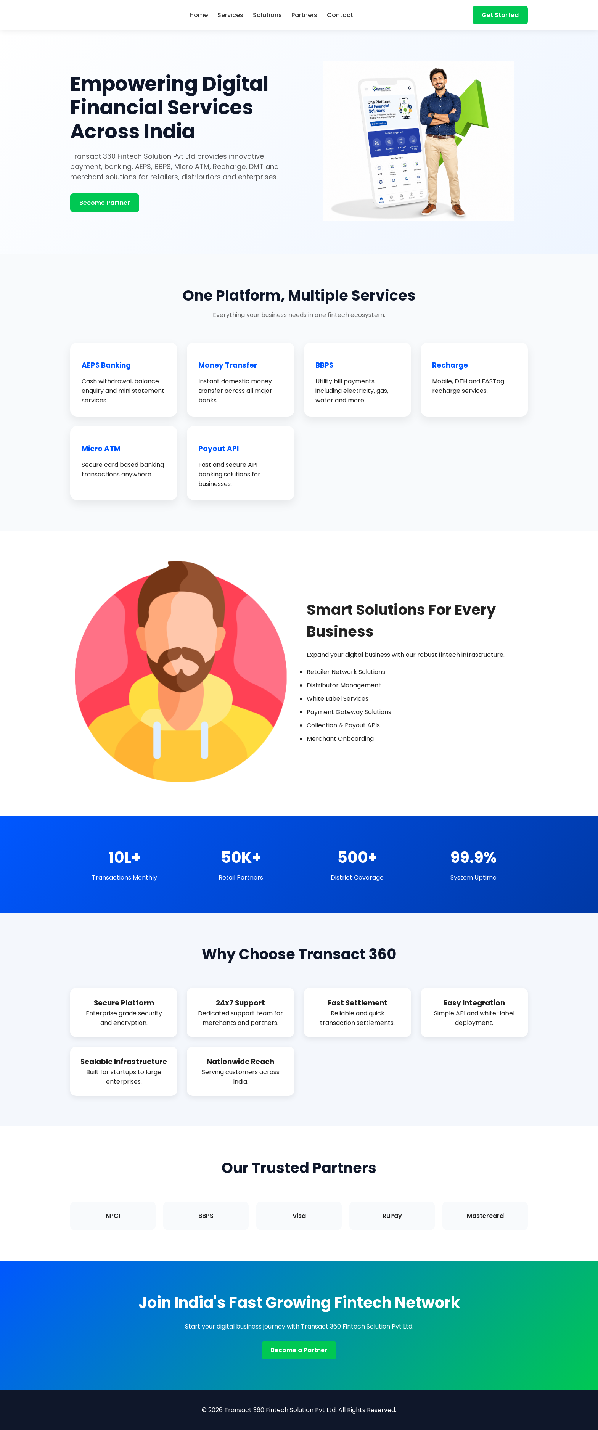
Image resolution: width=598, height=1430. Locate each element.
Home (199, 15)
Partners (304, 15)
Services (230, 15)
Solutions (267, 15)
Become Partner (104, 202)
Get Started (500, 15)
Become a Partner (299, 1350)
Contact (340, 15)
